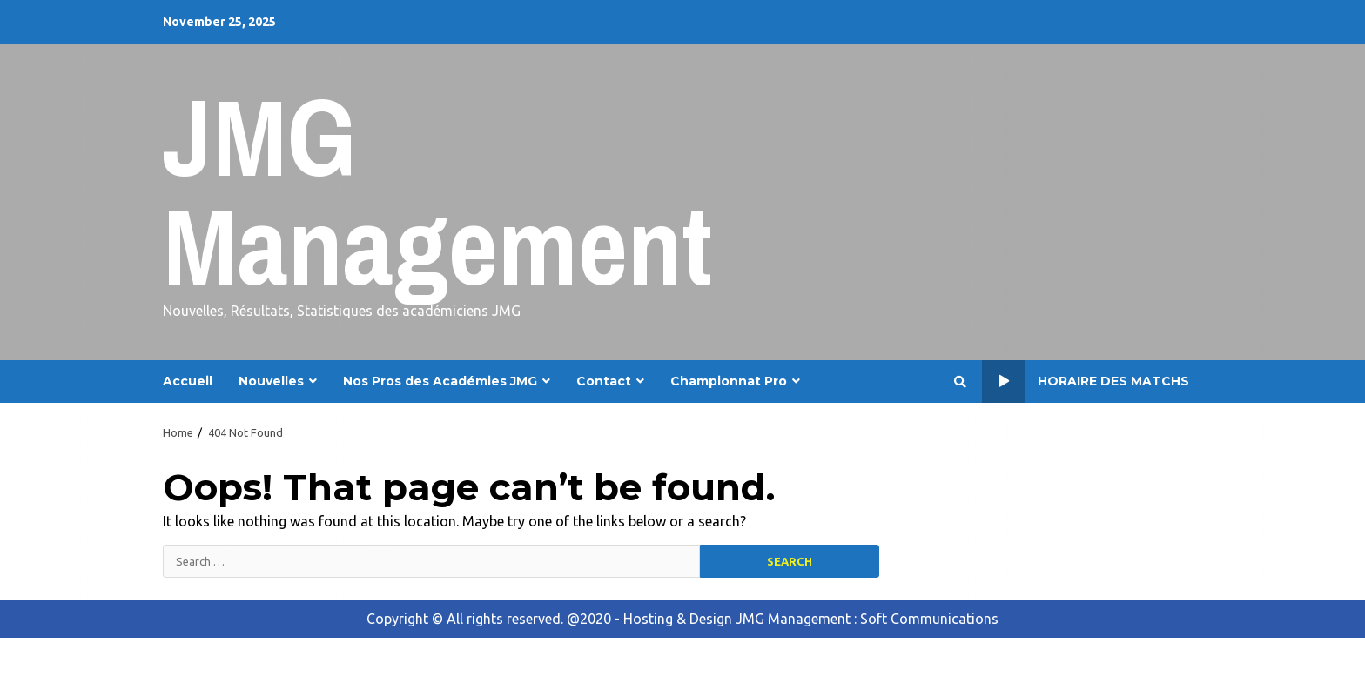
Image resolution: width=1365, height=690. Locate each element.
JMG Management (437, 191)
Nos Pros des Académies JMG (440, 381)
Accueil (187, 381)
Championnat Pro (728, 381)
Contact (603, 381)
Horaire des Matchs (1085, 381)
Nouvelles (271, 381)
